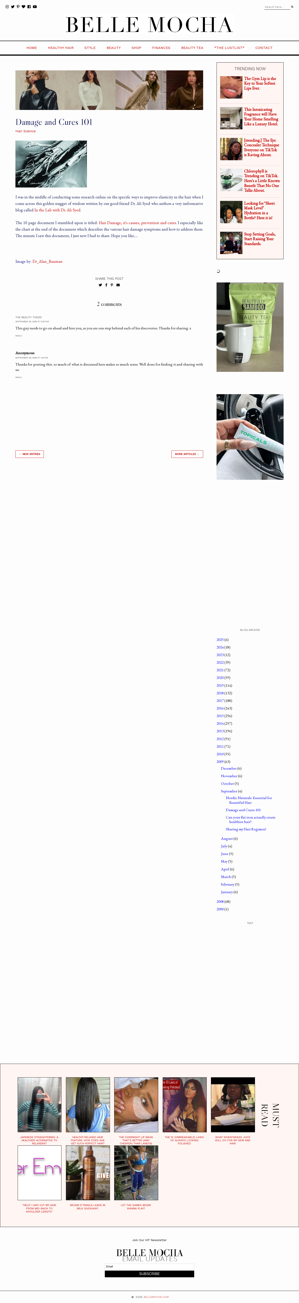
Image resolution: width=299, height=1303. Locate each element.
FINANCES (161, 48)
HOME (31, 48)
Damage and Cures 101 (243, 809)
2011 (220, 746)
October (228, 783)
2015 (220, 715)
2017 (220, 700)
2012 (220, 738)
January (227, 891)
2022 (220, 662)
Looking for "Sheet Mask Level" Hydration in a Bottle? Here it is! (259, 210)
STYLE (90, 48)
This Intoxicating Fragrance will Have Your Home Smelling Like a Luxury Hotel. (261, 116)
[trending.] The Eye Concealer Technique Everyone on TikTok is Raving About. (261, 147)
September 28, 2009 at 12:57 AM (32, 321)
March (226, 876)
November (229, 775)
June (225, 853)
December (229, 768)
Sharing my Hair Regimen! (246, 829)
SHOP (136, 48)
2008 (220, 901)
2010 (220, 753)
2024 (220, 647)
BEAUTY (114, 48)
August (227, 838)
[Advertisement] (109, 525)
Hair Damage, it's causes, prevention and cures (137, 222)
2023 (220, 654)
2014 (220, 723)
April (225, 869)
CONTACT (264, 48)
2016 (220, 708)
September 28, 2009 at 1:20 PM (31, 357)
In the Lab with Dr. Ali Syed (57, 210)
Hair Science (25, 131)
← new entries (29, 454)
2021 (220, 669)
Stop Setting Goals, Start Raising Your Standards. (260, 239)
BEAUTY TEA (192, 48)
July (224, 846)
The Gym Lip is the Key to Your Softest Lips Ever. (260, 83)
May (224, 861)
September (229, 791)
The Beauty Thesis (28, 317)
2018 (220, 692)
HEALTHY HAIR (61, 48)
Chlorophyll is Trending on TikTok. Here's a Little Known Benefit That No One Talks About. (262, 180)
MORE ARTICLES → (187, 454)
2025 (220, 639)
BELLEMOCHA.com (156, 1297)
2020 (220, 677)
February (228, 884)
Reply (18, 336)
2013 (220, 730)
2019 (220, 685)
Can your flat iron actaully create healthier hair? (251, 819)
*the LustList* (229, 48)
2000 (220, 909)
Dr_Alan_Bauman (47, 261)
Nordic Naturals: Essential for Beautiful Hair (249, 800)
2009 (220, 761)
